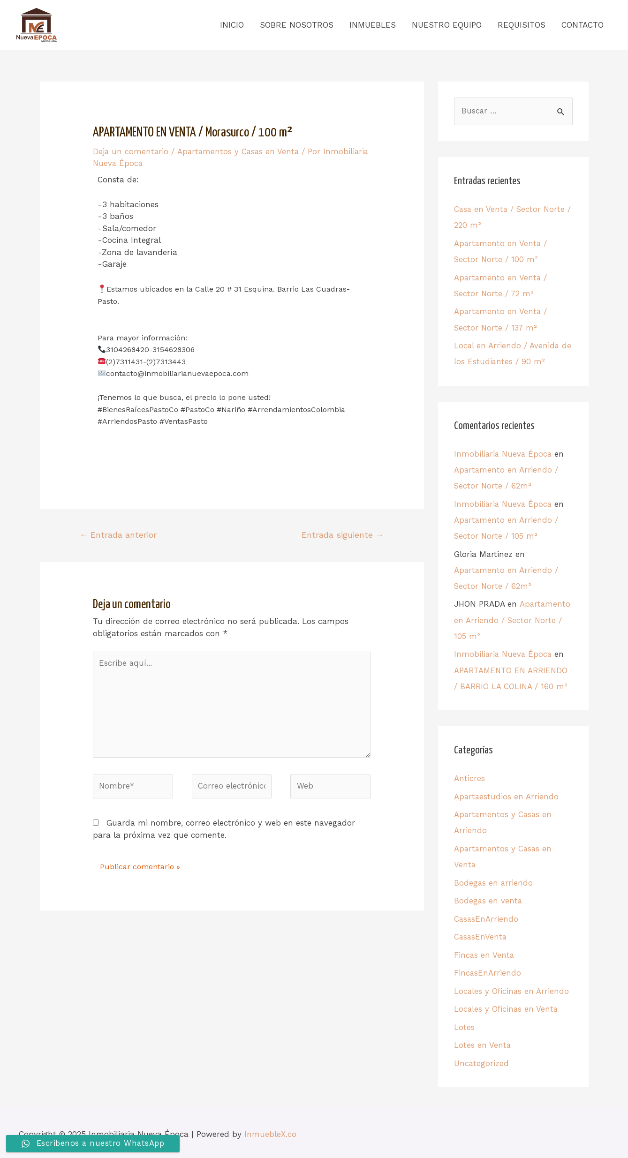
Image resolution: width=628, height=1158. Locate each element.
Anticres (469, 776)
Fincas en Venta (484, 951)
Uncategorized (481, 1059)
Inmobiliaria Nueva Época (504, 453)
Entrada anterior (118, 535)
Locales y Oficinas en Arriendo (512, 987)
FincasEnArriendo (488, 969)
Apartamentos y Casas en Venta (239, 152)
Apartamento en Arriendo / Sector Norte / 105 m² (512, 618)
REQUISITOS (521, 25)
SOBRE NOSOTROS (296, 25)
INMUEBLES (372, 25)
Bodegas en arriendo (494, 880)
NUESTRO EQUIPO (447, 25)
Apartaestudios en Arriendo (506, 794)
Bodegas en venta (488, 897)
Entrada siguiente (342, 535)
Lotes (464, 1023)
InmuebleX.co (270, 1130)
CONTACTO (582, 25)
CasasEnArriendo (486, 915)
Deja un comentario (131, 152)
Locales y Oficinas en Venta (507, 1005)
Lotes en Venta (482, 1041)
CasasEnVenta (481, 933)
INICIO (232, 25)
